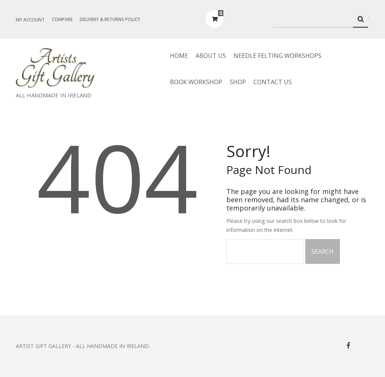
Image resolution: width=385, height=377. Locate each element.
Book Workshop (196, 82)
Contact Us (272, 82)
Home (179, 55)
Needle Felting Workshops (277, 55)
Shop (238, 82)
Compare (62, 19)
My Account (30, 20)
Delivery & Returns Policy (110, 19)
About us (211, 55)
